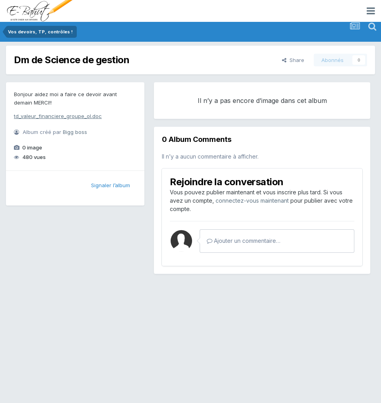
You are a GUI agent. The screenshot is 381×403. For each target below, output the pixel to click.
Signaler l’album (110, 185)
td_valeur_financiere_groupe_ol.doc (58, 116)
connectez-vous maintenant (252, 200)
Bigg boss (75, 132)
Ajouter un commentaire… (243, 240)
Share (293, 60)
